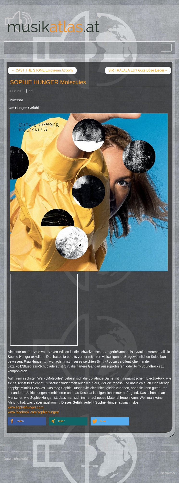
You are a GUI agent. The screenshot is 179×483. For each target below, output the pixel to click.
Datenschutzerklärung (20, 459)
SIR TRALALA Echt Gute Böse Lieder (138, 70)
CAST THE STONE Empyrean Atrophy (42, 70)
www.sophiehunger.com (25, 407)
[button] (27, 421)
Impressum (89, 466)
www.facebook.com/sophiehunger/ (33, 412)
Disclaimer (167, 473)
